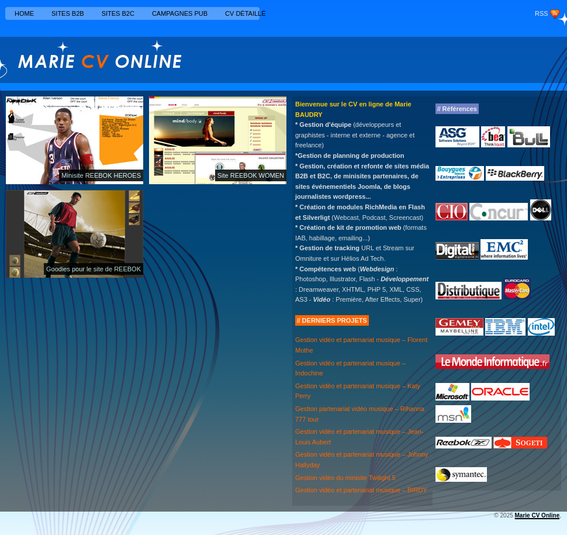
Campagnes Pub (180, 13)
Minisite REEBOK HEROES (101, 175)
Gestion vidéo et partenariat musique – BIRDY (361, 489)
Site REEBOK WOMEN (250, 175)
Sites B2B (67, 13)
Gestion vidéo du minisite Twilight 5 (345, 477)
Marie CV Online (537, 515)
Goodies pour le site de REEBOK (93, 268)
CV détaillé (245, 13)
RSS (541, 13)
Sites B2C (118, 13)
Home (24, 13)
